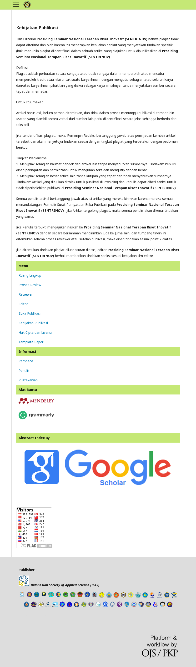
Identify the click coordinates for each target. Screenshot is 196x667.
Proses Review (30, 285)
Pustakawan (28, 380)
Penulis (24, 370)
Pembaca (26, 361)
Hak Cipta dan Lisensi (35, 332)
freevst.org (36, 615)
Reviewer (26, 294)
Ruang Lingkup (30, 275)
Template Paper (31, 342)
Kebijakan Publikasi (33, 323)
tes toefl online (44, 615)
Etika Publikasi (29, 313)
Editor (23, 304)
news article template (25, 615)
